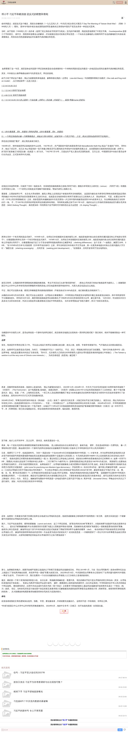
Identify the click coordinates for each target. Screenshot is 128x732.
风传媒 (4, 18)
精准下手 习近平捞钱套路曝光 (28, 691)
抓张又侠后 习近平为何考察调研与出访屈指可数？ (38, 682)
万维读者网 (12, 2)
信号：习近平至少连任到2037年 (29, 672)
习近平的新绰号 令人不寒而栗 (28, 710)
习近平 (64, 724)
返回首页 (119, 2)
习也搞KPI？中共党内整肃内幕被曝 (31, 701)
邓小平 (64, 720)
